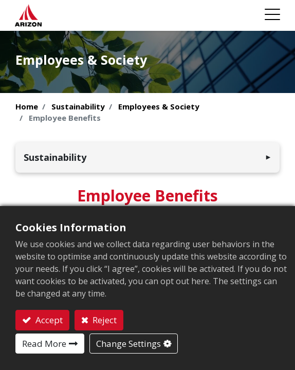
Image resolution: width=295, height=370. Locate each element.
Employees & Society (158, 106)
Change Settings (128, 343)
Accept (48, 320)
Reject (103, 320)
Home (26, 106)
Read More (44, 343)
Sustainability (78, 106)
